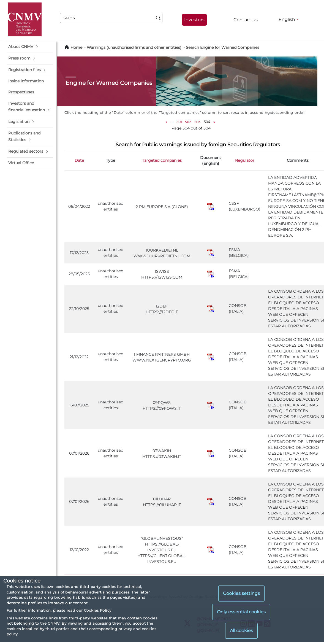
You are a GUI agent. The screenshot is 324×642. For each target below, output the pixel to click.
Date (79, 160)
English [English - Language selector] (287, 19)
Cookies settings (241, 593)
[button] (30, 46)
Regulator (244, 160)
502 (188, 122)
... (172, 122)
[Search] (158, 18)
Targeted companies (162, 160)
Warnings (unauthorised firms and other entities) (134, 47)
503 (197, 122)
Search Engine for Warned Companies (222, 47)
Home (76, 47)
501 (179, 122)
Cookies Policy (97, 610)
